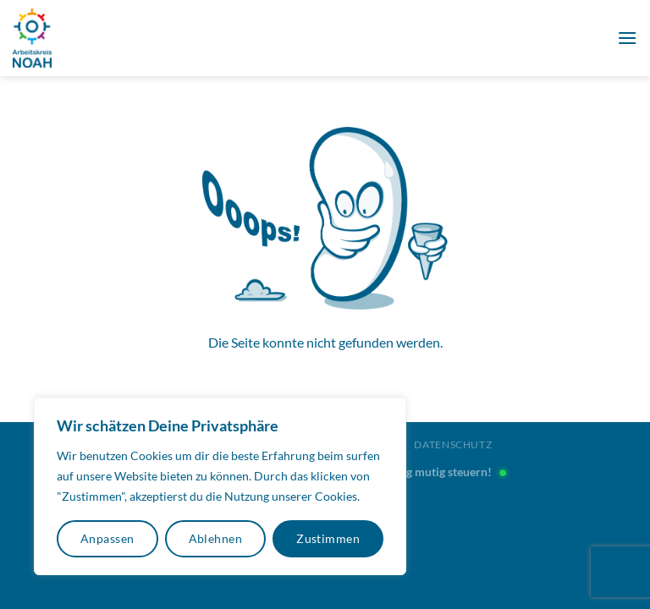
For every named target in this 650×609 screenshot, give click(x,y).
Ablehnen (215, 538)
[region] (220, 486)
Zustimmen (328, 538)
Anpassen (107, 538)
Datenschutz (453, 444)
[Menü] (627, 37)
